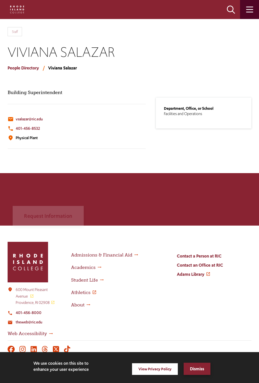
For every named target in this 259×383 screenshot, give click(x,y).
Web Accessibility (27, 333)
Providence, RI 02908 (33, 302)
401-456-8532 (28, 128)
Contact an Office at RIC (200, 265)
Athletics (81, 292)
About (77, 305)
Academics (83, 267)
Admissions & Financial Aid (101, 255)
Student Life (84, 280)
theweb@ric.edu (29, 322)
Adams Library (190, 274)
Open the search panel (231, 9)
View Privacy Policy (154, 369)
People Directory (23, 68)
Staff (15, 31)
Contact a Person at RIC (199, 256)
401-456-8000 (28, 312)
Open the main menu (249, 9)
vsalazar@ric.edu (29, 119)
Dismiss (197, 369)
